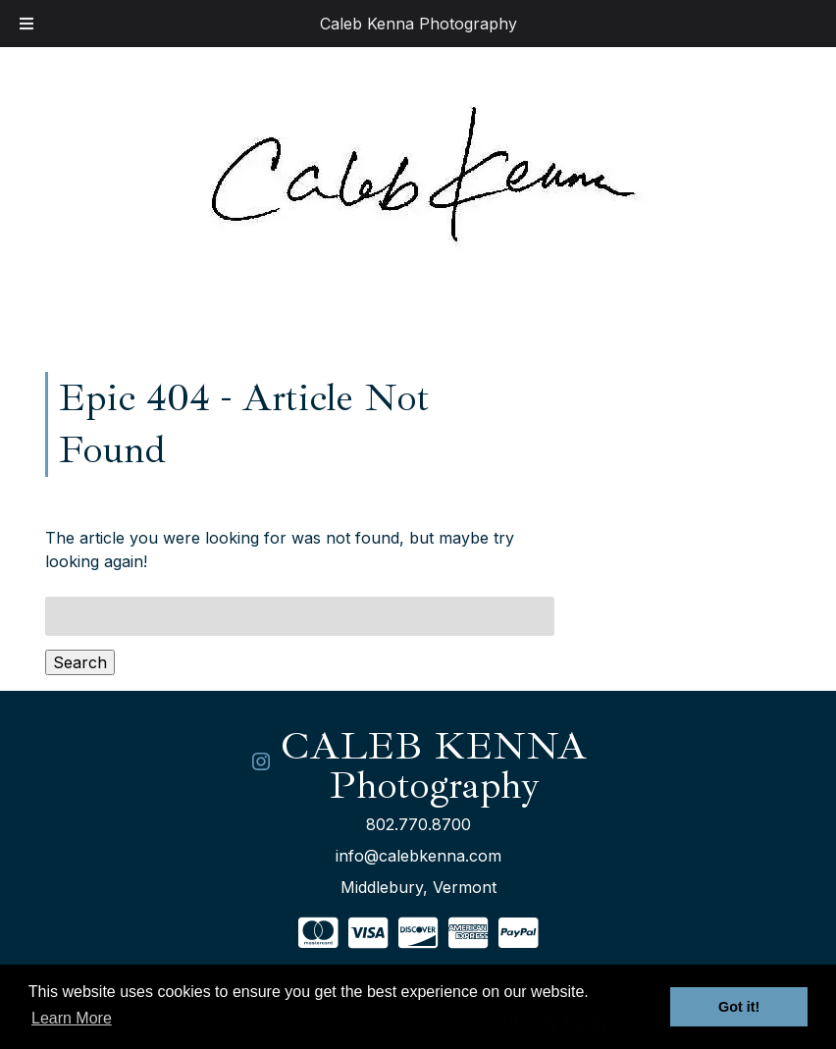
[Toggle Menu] (26, 23)
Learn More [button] (71, 1018)
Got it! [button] (738, 1007)
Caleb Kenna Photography (418, 23)
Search (80, 662)
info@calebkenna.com (418, 855)
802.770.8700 (418, 824)
